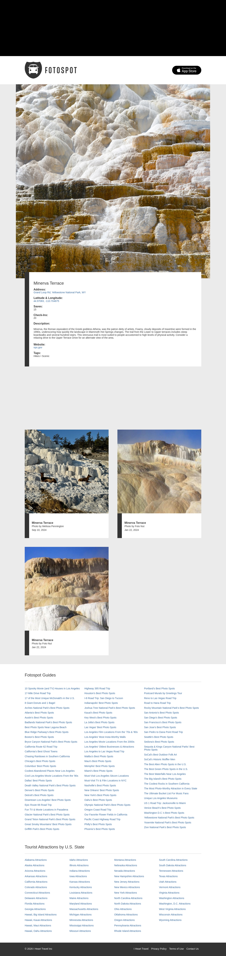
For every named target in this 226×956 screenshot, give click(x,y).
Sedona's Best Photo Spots (159, 741)
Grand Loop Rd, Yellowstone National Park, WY (60, 292)
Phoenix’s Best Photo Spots (99, 829)
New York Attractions (125, 892)
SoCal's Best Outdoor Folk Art (160, 754)
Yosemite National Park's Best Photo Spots (167, 822)
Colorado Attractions (36, 887)
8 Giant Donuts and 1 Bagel (40, 703)
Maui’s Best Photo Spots (97, 761)
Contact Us (192, 948)
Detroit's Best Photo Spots (39, 795)
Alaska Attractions (34, 865)
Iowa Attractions (78, 876)
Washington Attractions (171, 898)
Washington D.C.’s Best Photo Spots (164, 812)
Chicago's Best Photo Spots (40, 761)
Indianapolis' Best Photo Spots (101, 703)
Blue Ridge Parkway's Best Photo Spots (47, 732)
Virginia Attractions (169, 892)
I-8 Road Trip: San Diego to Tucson (103, 698)
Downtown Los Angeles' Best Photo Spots (48, 800)
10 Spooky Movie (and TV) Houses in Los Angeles (52, 688)
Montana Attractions (125, 859)
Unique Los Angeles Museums (160, 798)
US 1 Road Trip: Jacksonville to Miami (165, 803)
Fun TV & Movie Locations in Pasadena (46, 809)
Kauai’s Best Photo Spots (98, 712)
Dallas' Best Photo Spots (38, 780)
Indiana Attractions (80, 870)
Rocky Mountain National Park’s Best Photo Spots (171, 707)
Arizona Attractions (35, 870)
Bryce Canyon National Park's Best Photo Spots (51, 741)
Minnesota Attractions (81, 920)
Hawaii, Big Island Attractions (41, 914)
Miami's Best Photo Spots (98, 770)
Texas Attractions (168, 876)
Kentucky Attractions (81, 887)
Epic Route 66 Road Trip (38, 804)
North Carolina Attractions (128, 898)
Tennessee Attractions (171, 870)
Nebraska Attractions (125, 865)
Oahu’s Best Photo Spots (98, 800)
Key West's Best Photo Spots (100, 717)
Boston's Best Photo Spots (39, 737)
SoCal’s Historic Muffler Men (159, 759)
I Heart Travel (141, 948)
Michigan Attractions (81, 914)
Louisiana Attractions (81, 892)
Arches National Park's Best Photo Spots (47, 707)
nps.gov (38, 347)
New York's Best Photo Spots (100, 795)
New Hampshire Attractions (129, 876)
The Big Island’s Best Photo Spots (162, 778)
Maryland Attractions (81, 903)
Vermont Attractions (169, 887)
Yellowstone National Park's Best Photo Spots (169, 817)
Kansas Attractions (80, 881)
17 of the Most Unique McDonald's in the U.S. (50, 698)
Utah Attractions (168, 881)
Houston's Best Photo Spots (99, 693)
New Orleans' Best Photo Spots (101, 790)
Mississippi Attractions (82, 925)
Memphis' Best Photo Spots (99, 766)
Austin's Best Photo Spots (39, 717)
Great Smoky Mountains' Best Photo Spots (48, 824)
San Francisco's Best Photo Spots (162, 722)
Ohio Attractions (123, 909)
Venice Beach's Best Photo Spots (162, 807)
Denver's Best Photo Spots (39, 790)
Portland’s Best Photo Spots (159, 688)
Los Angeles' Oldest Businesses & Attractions (109, 746)
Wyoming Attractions (170, 920)
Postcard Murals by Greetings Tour (163, 693)
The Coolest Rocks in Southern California (166, 783)
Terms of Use (176, 948)
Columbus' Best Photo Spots (40, 766)
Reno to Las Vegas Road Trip (160, 698)
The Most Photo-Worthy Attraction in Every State (170, 788)
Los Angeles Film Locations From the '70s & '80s (111, 732)
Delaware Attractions (36, 898)
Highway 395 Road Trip (97, 688)
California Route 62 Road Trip (41, 746)
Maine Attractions (79, 898)
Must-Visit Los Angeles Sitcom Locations (106, 775)
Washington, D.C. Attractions (175, 903)
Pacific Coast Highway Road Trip (102, 819)
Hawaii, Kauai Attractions (38, 920)
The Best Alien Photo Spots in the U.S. (165, 764)
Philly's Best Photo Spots (98, 824)
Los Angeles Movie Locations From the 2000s (109, 741)
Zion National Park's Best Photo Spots (165, 827)
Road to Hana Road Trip (157, 703)
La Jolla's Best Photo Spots (99, 722)
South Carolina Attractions (173, 859)
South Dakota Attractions (172, 865)
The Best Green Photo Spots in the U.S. (166, 769)
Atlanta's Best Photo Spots (39, 712)
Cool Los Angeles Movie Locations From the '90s (51, 775)
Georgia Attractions (35, 909)
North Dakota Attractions (127, 903)
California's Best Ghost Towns (41, 751)
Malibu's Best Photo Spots (98, 756)
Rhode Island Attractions (127, 931)
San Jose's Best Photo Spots (160, 727)
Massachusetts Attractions (84, 909)
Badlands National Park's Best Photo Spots (48, 722)
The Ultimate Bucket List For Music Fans (166, 793)
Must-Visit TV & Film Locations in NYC (105, 780)
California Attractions (36, 881)
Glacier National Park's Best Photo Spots (47, 814)
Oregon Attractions (124, 920)
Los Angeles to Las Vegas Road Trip (104, 751)
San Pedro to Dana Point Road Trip (163, 732)
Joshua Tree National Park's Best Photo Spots (109, 707)
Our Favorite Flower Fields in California (105, 814)
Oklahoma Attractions (126, 914)
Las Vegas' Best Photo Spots (100, 727)
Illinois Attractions (79, 865)
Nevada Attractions (124, 870)
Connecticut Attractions (37, 892)
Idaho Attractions (79, 859)
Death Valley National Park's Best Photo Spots (50, 785)
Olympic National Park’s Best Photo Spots (107, 804)
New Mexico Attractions (127, 887)
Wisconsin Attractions (171, 914)
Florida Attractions (34, 903)
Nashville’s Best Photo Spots (100, 785)
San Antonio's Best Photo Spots (161, 712)
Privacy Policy (158, 948)
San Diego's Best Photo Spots (160, 717)
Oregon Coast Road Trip (97, 809)
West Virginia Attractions (172, 909)
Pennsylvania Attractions (127, 925)
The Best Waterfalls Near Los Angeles (165, 774)
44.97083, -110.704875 (46, 301)
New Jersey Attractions (126, 881)
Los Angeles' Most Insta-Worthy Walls (105, 737)
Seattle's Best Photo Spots (158, 737)
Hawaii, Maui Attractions (38, 925)
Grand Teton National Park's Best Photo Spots (50, 819)
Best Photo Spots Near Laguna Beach (46, 727)
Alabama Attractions (36, 859)
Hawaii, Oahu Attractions (38, 931)
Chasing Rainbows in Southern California (47, 756)
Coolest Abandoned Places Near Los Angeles (50, 770)
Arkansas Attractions (36, 876)
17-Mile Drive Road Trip (38, 693)
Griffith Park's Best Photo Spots (42, 829)
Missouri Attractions (80, 931)
